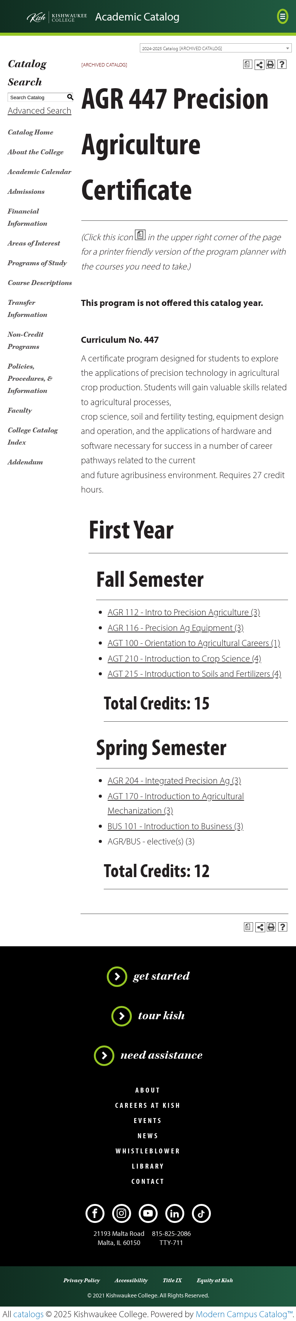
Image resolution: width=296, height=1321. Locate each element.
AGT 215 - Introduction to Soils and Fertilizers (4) (194, 673)
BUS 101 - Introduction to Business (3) (175, 826)
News (148, 1135)
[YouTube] (148, 1213)
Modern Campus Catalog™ (244, 1313)
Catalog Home (30, 132)
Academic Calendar (39, 172)
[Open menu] (282, 16)
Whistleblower (148, 1151)
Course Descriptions (40, 283)
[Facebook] (94, 1213)
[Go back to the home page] (47, 16)
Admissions (26, 191)
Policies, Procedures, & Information (30, 379)
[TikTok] (201, 1213)
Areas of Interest (34, 243)
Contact (148, 1181)
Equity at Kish (215, 1280)
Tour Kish (148, 1016)
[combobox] (216, 47)
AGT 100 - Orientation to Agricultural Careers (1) (194, 642)
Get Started (148, 976)
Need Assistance (148, 1055)
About (148, 1090)
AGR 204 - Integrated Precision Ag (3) (174, 780)
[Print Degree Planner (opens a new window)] (247, 64)
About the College (35, 152)
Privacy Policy (81, 1280)
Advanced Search (39, 110)
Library (148, 1166)
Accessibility (131, 1280)
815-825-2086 (171, 1233)
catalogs (28, 1313)
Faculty (20, 410)
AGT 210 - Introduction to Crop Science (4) (184, 658)
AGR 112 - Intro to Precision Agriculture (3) (184, 612)
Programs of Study (37, 263)
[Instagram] (121, 1213)
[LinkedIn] (174, 1213)
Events (148, 1120)
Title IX (172, 1280)
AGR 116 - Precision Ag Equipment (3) (176, 627)
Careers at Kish (148, 1105)
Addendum (25, 462)
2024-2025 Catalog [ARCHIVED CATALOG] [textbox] (182, 48)
